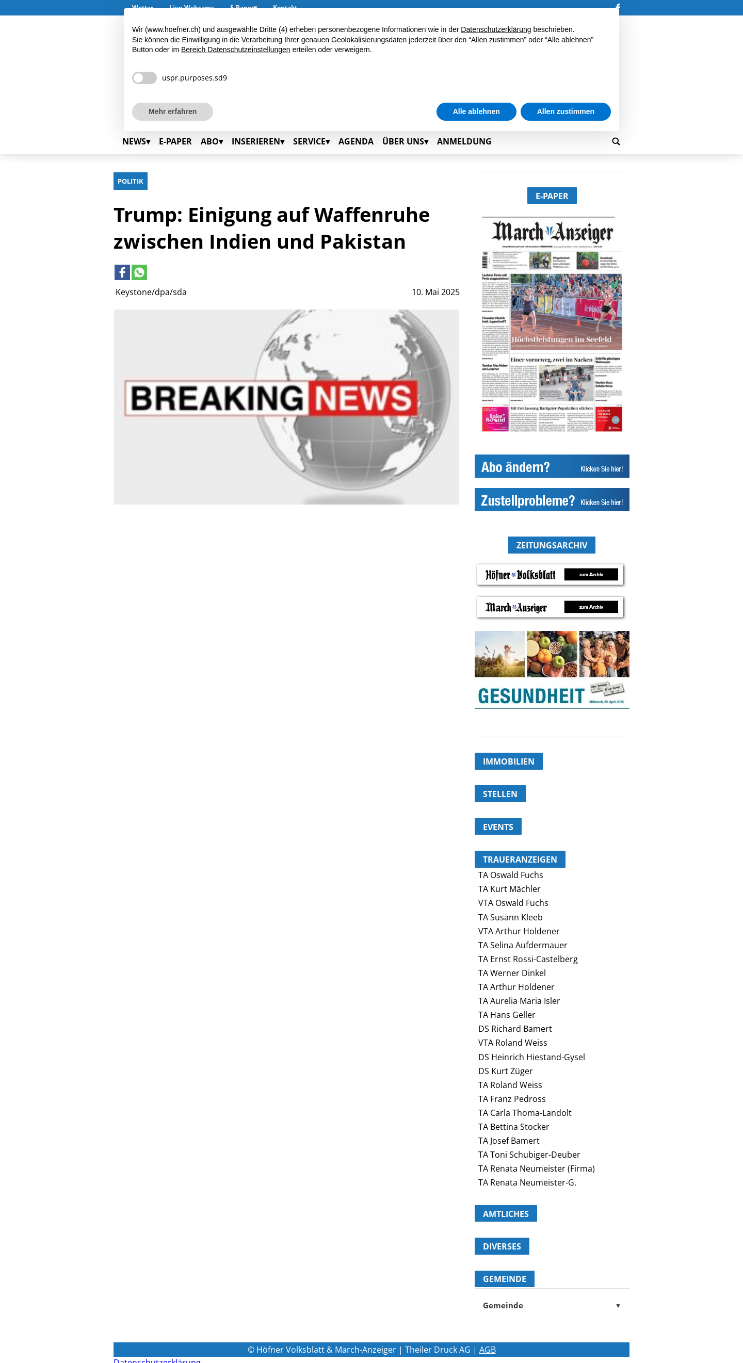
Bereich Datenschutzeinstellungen (235, 49)
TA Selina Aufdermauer (523, 945)
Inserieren (256, 141)
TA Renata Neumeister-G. (527, 1182)
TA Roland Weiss (510, 1085)
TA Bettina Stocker (514, 1126)
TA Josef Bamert (509, 1140)
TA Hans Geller (507, 1014)
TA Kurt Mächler (509, 889)
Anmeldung (464, 141)
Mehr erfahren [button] (173, 111)
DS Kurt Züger (505, 1071)
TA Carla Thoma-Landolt (525, 1112)
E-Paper (175, 141)
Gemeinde (552, 1305)
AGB (487, 1349)
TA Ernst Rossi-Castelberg (528, 959)
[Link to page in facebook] (122, 272)
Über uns (403, 141)
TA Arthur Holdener (516, 987)
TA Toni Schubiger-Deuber (529, 1154)
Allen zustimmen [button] (565, 111)
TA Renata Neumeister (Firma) (536, 1168)
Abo (210, 141)
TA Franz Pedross (512, 1099)
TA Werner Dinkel (512, 973)
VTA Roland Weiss (512, 1042)
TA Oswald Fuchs (510, 875)
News (134, 141)
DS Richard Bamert (515, 1028)
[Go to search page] (616, 141)
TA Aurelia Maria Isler (519, 1001)
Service (309, 141)
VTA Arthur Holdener (519, 931)
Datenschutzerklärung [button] (496, 29)
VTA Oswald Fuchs (513, 902)
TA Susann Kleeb (510, 917)
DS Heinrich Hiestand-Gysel (531, 1057)
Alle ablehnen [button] (476, 111)
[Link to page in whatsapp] (139, 272)
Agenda (356, 141)
